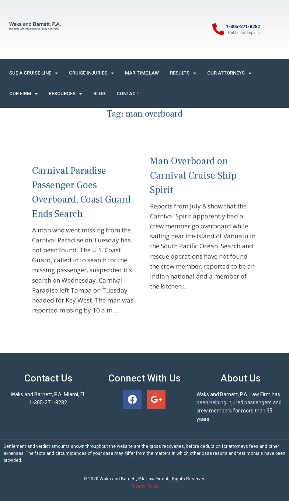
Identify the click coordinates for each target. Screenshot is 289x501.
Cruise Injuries (91, 73)
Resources (65, 94)
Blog (99, 93)
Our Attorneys (229, 73)
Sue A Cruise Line (33, 73)
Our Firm (23, 94)
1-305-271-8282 (243, 26)
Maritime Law (142, 73)
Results (183, 73)
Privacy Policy (144, 486)
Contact (127, 93)
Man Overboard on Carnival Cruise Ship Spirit (193, 175)
